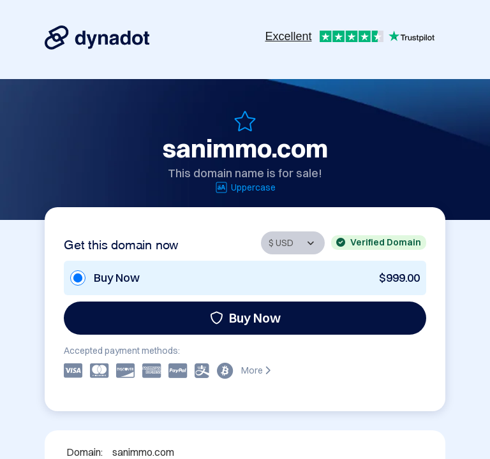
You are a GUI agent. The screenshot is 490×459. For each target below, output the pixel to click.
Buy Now (245, 318)
